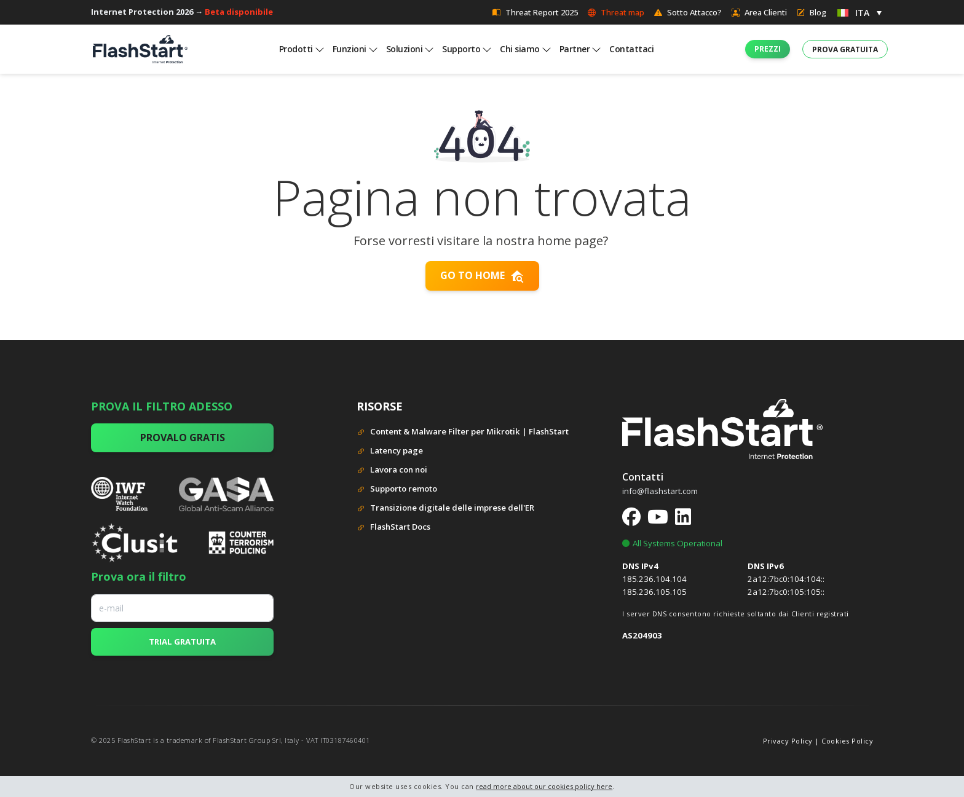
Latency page (390, 451)
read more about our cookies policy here (544, 786)
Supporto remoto (397, 489)
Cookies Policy (847, 740)
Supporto (461, 49)
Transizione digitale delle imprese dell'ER (445, 508)
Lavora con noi (392, 470)
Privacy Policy (788, 740)
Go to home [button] (482, 276)
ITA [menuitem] (862, 12)
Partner (574, 49)
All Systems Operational (672, 543)
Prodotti (296, 49)
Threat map (616, 12)
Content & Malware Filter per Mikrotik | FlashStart (463, 432)
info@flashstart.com (660, 491)
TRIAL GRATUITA (182, 641)
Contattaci (631, 49)
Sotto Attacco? (688, 12)
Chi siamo (520, 49)
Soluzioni (404, 49)
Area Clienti (759, 12)
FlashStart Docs (393, 527)
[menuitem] (859, 12)
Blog (811, 12)
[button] (767, 49)
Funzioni (349, 49)
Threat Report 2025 (535, 12)
